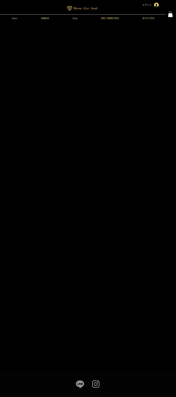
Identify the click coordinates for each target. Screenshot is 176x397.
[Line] (80, 384)
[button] (170, 14)
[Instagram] (96, 384)
